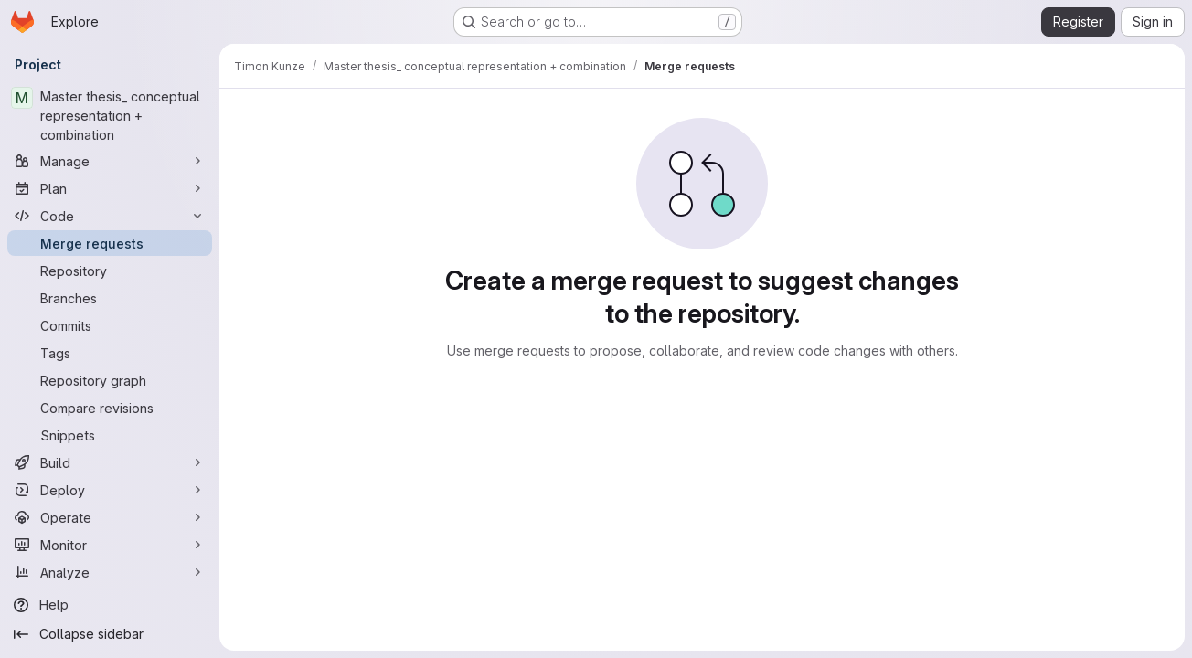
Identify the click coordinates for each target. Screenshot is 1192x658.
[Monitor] (109, 544)
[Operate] (109, 517)
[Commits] (109, 325)
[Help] (109, 605)
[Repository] (109, 270)
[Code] (109, 215)
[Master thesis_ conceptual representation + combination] (109, 115)
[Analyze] (109, 572)
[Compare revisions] (109, 407)
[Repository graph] (109, 380)
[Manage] (109, 161)
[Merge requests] (109, 243)
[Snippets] (109, 435)
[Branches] (109, 298)
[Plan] (109, 188)
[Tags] (109, 353)
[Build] (109, 462)
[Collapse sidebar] (109, 634)
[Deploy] (109, 490)
